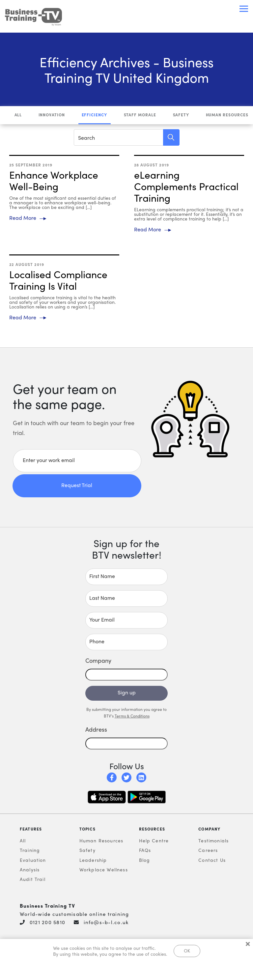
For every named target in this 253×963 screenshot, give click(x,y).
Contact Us (212, 860)
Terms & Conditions (132, 716)
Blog (144, 860)
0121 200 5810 (47, 922)
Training (30, 850)
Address (96, 729)
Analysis (30, 869)
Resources (152, 829)
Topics (87, 829)
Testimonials (213, 840)
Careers (208, 850)
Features (31, 829)
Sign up (127, 692)
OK (187, 950)
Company (209, 829)
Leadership (93, 860)
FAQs (145, 850)
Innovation (52, 115)
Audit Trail (32, 879)
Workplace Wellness (103, 869)
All (18, 115)
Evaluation (33, 860)
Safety (181, 115)
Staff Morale (140, 115)
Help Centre (154, 840)
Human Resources (227, 115)
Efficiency (94, 115)
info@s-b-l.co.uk (106, 922)
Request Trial (76, 485)
